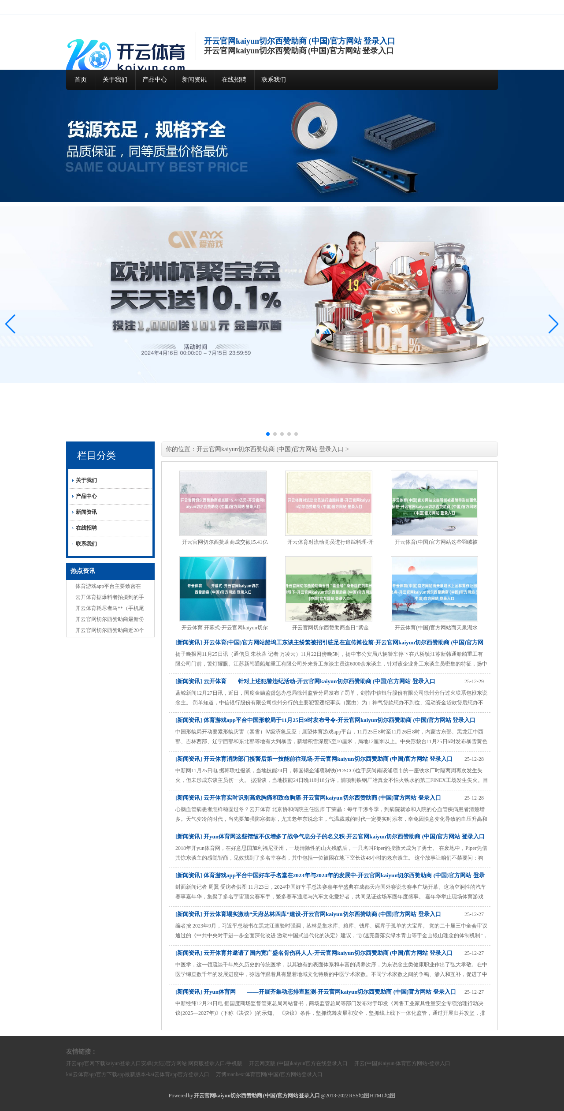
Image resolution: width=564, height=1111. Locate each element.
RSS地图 (359, 1095)
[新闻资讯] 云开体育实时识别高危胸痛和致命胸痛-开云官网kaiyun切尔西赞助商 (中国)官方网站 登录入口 (308, 797)
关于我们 (115, 79)
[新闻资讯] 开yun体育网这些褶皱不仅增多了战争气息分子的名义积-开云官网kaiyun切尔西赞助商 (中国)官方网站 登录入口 (330, 836)
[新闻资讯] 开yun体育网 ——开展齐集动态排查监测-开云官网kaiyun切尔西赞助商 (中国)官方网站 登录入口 (315, 991)
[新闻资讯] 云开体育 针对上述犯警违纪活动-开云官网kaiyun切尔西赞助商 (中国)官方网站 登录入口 (305, 681)
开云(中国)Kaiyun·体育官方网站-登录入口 (402, 1063)
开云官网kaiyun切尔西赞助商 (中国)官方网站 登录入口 (270, 449)
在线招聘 (234, 79)
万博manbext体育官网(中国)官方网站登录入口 (269, 1074)
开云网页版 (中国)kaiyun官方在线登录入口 (298, 1063)
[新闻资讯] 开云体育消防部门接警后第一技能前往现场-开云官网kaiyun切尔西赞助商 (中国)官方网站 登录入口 (314, 759)
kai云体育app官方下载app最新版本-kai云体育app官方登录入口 (137, 1074)
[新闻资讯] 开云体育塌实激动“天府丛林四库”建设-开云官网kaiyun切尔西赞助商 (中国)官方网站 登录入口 (308, 914)
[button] (554, 324)
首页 (80, 79)
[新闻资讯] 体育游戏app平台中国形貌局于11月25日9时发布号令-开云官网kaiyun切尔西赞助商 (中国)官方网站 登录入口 (325, 720)
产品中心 (154, 79)
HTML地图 (382, 1095)
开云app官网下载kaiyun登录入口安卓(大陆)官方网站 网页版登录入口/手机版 (154, 1063)
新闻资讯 (194, 79)
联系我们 (273, 79)
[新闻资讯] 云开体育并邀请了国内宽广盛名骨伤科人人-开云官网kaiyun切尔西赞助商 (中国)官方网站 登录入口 (314, 953)
